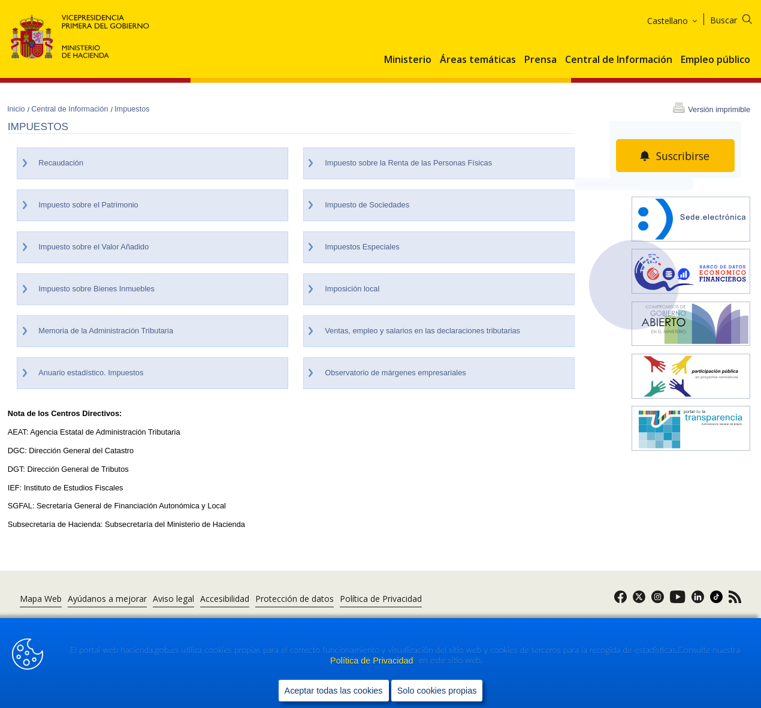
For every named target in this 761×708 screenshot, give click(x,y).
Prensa (540, 60)
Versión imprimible (719, 110)
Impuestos (132, 109)
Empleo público (715, 60)
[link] (620, 600)
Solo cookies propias (437, 690)
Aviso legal (173, 598)
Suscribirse (683, 156)
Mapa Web (41, 598)
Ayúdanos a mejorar (107, 598)
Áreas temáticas (478, 60)
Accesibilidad (224, 598)
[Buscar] (738, 18)
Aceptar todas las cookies (334, 690)
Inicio (17, 109)
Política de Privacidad (372, 660)
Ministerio (407, 60)
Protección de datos (294, 598)
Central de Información (618, 60)
